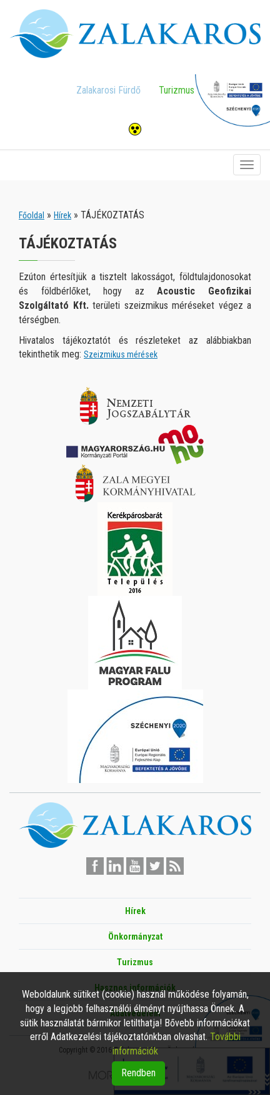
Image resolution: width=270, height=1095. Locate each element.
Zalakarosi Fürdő (108, 90)
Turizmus (176, 90)
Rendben (138, 1073)
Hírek (62, 215)
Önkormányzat (135, 937)
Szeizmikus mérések (121, 354)
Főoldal (31, 215)
